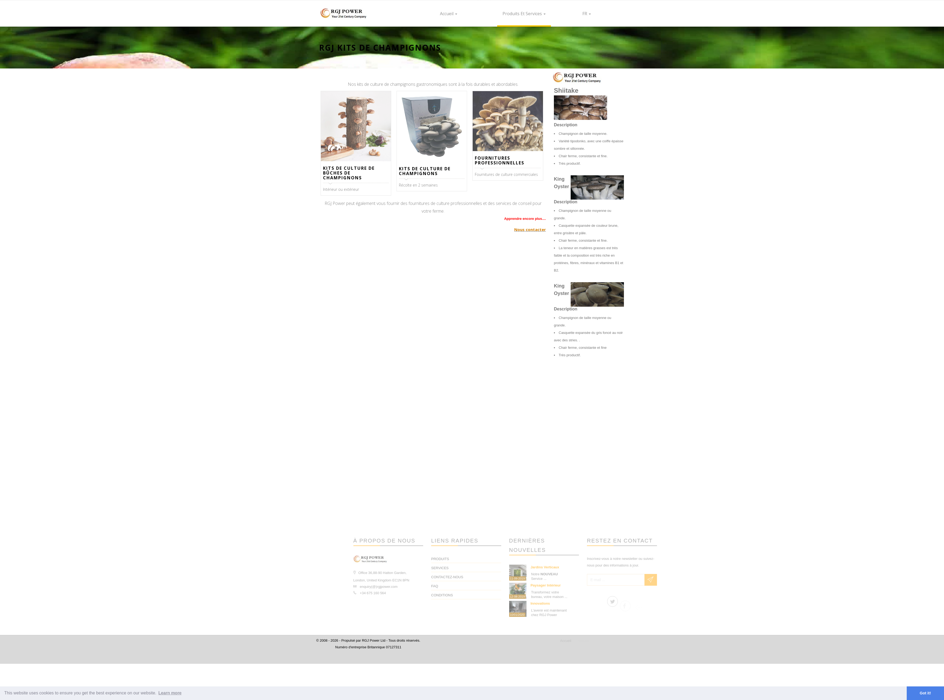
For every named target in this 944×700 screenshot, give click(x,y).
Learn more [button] (170, 693)
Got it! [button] (925, 693)
